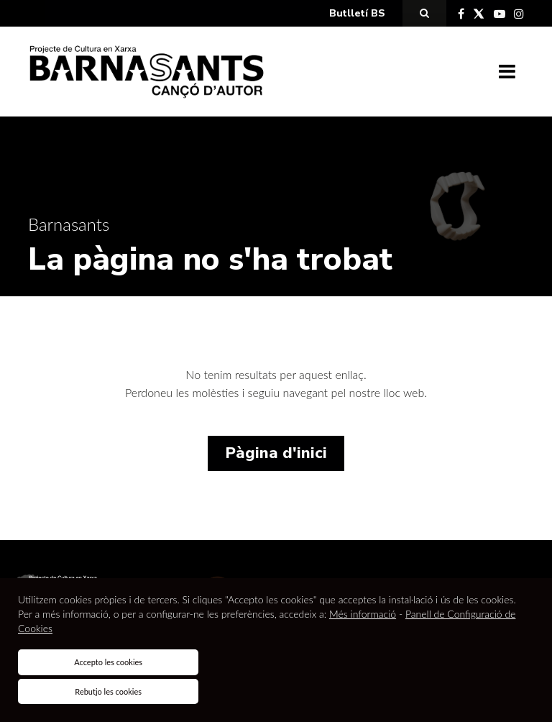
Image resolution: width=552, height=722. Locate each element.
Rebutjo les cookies (108, 691)
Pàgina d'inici (276, 453)
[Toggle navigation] (507, 72)
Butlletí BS (357, 13)
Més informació (362, 614)
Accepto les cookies (108, 662)
